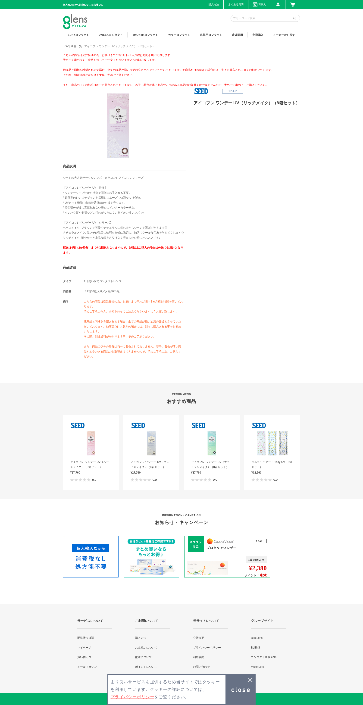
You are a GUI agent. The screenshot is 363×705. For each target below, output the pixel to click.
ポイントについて (146, 666)
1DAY (78, 35)
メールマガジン (87, 666)
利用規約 (198, 657)
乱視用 (211, 35)
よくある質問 (236, 4)
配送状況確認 (85, 637)
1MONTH (145, 35)
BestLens (257, 637)
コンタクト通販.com (263, 657)
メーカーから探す (284, 35)
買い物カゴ (84, 657)
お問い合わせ (201, 666)
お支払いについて (146, 647)
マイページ (84, 647)
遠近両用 (237, 35)
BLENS (255, 647)
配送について (143, 657)
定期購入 (257, 35)
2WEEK (111, 35)
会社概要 (198, 637)
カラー (179, 35)
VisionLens (258, 666)
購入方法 (214, 4)
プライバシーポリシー (207, 647)
